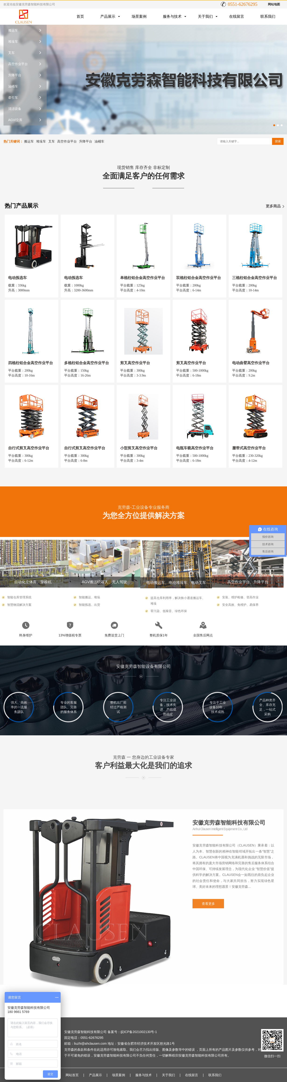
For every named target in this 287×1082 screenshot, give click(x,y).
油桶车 (13, 86)
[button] (274, 125)
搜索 (278, 141)
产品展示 (107, 16)
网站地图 (274, 4)
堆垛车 (13, 41)
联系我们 (267, 16)
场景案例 (139, 16)
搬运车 (13, 30)
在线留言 (236, 16)
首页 (80, 16)
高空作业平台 (18, 64)
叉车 (11, 53)
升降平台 (14, 75)
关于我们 (205, 16)
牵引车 (13, 97)
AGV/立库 (15, 120)
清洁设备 (14, 109)
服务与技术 (172, 16)
